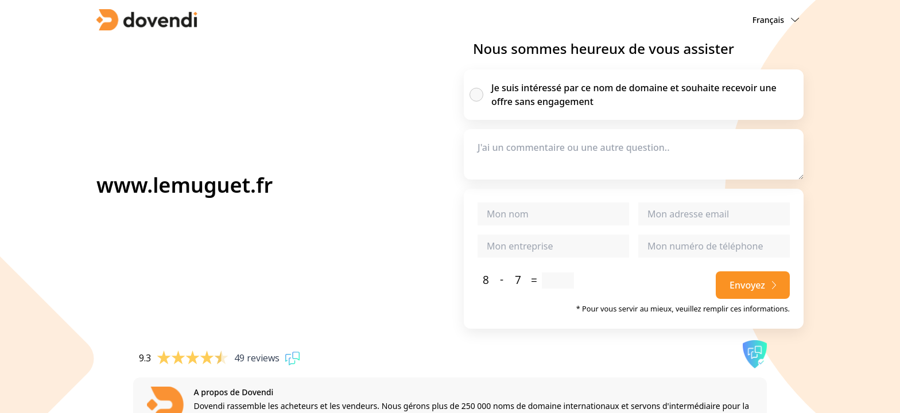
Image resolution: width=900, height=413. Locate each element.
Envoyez (753, 285)
